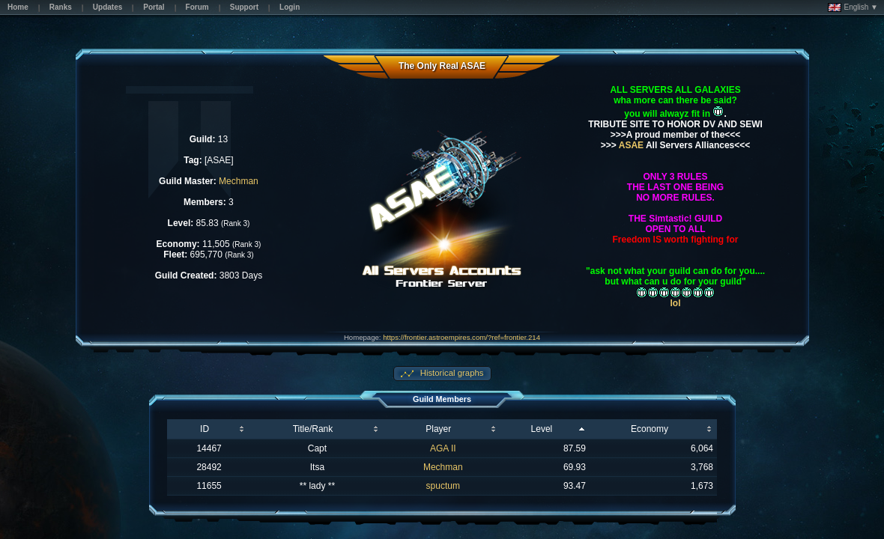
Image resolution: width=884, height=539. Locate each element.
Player (438, 429)
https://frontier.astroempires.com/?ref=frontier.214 (461, 337)
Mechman (238, 181)
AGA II (443, 448)
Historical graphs (451, 372)
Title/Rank (313, 429)
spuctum (443, 486)
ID (204, 429)
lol (675, 303)
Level (542, 429)
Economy (649, 429)
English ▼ (853, 7)
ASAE (630, 145)
